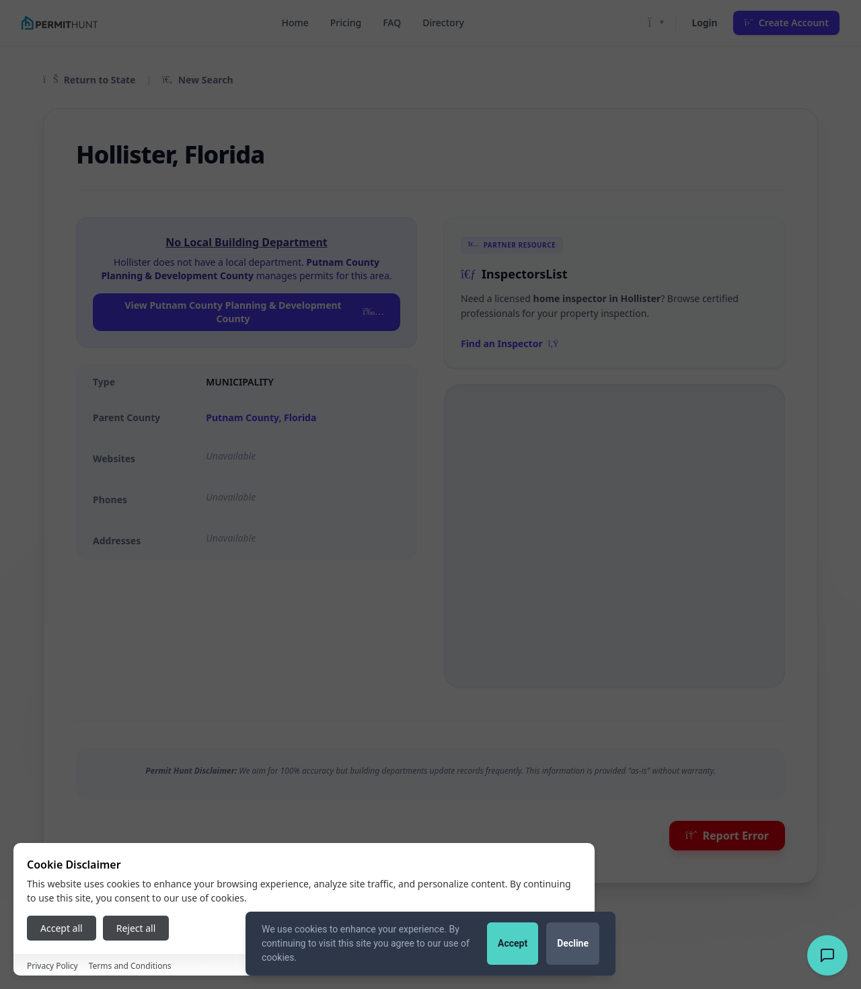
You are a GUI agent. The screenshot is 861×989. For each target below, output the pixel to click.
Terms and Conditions (130, 966)
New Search (197, 79)
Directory (443, 22)
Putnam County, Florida (261, 417)
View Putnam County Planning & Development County (254, 312)
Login (705, 22)
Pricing (345, 22)
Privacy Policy (52, 966)
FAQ (392, 22)
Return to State (89, 79)
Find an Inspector (510, 343)
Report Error (727, 835)
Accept (512, 943)
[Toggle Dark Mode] (656, 23)
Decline (573, 943)
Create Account (786, 22)
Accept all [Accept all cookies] (61, 928)
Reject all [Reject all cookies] (136, 928)
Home (294, 22)
